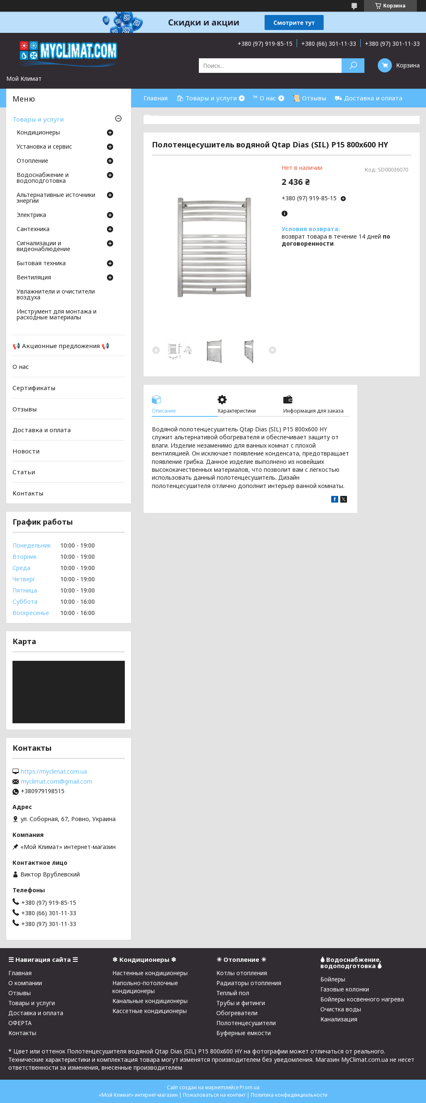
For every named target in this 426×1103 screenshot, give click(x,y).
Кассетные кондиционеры (149, 1011)
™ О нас (264, 98)
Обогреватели (237, 1013)
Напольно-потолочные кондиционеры (145, 987)
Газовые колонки (344, 989)
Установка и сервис (44, 147)
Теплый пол (232, 993)
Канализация (338, 1019)
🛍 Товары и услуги (206, 98)
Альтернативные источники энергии (56, 198)
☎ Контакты (164, 116)
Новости (26, 451)
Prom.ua (250, 1087)
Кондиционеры (38, 132)
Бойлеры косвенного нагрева (362, 999)
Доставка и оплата (41, 430)
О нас (20, 366)
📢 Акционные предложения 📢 (60, 345)
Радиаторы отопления (248, 983)
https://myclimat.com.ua (54, 771)
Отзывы (24, 408)
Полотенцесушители (246, 1023)
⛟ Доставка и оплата (368, 98)
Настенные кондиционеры (150, 973)
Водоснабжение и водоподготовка (43, 178)
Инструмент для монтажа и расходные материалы (57, 315)
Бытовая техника (41, 263)
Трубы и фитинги (240, 1003)
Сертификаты (33, 387)
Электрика (31, 215)
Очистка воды (340, 1009)
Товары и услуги (38, 119)
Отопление (32, 161)
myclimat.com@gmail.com (56, 781)
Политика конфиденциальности (289, 1094)
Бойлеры (332, 979)
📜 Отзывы (309, 98)
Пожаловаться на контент (214, 1094)
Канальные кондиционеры (150, 1001)
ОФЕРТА (20, 1023)
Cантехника (33, 229)
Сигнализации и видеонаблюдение (43, 246)
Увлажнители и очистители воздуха (56, 295)
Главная (156, 98)
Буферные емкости (243, 1033)
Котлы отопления (241, 973)
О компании (25, 983)
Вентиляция (34, 277)
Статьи (23, 472)
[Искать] (353, 65)
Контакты (27, 493)
